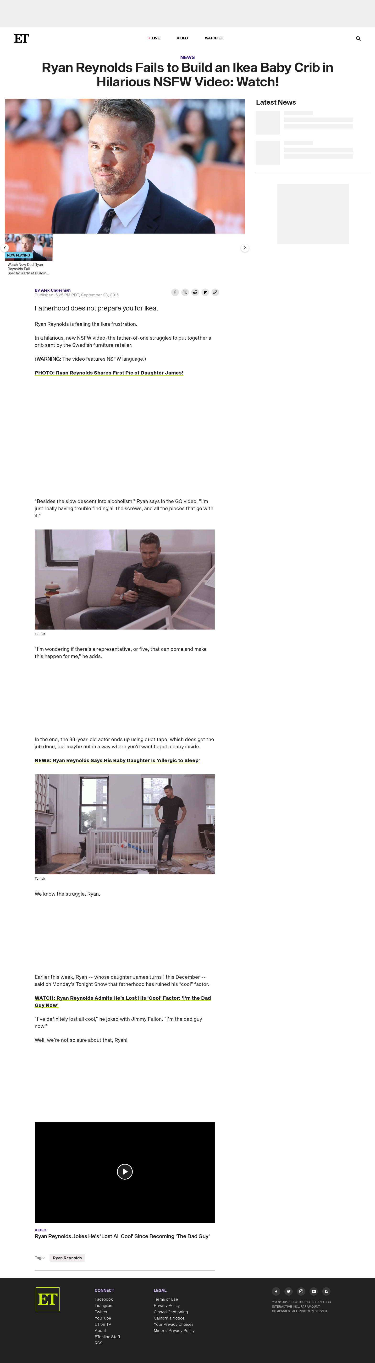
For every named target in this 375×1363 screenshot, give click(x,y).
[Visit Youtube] (313, 1292)
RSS (99, 1343)
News (187, 57)
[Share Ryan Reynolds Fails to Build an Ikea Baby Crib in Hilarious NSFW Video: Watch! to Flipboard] (205, 293)
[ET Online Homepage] (21, 38)
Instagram (104, 1306)
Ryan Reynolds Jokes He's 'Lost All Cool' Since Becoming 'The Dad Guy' (122, 1236)
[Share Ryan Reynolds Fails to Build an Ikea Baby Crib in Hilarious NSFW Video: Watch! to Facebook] (175, 293)
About (100, 1331)
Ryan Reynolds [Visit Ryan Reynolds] (67, 1258)
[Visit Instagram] (301, 1292)
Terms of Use (166, 1299)
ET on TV (103, 1324)
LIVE (156, 38)
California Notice (169, 1318)
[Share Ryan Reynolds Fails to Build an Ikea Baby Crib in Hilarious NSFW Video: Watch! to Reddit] (195, 293)
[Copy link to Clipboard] (215, 293)
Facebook (104, 1299)
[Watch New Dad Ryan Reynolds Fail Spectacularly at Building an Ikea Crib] (31, 256)
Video (182, 38)
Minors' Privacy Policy (174, 1331)
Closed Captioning (171, 1312)
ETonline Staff (107, 1337)
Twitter (101, 1312)
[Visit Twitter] (288, 1292)
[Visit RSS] (326, 1292)
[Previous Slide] (5, 248)
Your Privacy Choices (173, 1324)
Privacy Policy (167, 1306)
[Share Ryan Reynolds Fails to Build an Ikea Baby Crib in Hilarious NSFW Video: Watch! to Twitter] (185, 293)
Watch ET (214, 38)
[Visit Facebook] (276, 1292)
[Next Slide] (245, 248)
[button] (125, 1172)
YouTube (103, 1318)
